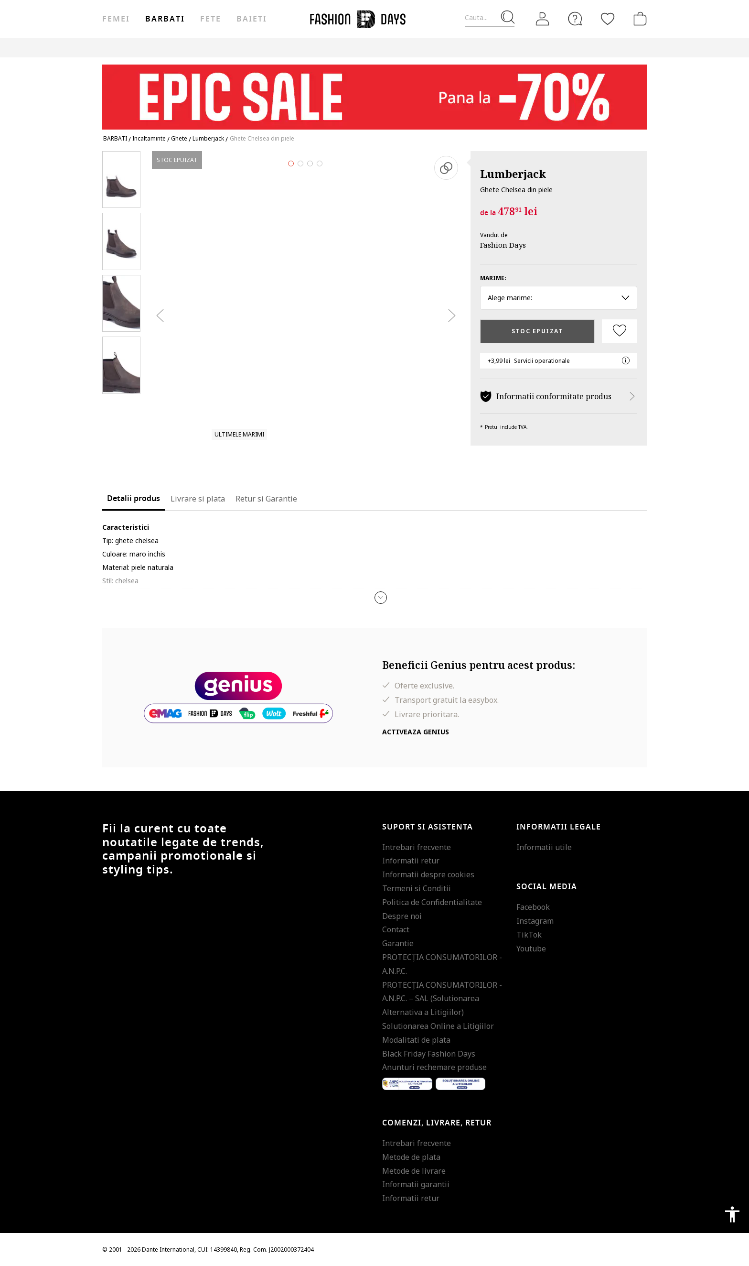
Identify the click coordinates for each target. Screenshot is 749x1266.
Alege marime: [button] (559, 297)
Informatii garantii (415, 1184)
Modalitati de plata (416, 1040)
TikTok (529, 934)
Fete (210, 19)
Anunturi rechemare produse (434, 1067)
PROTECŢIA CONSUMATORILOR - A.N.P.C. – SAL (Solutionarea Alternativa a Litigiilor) (442, 999)
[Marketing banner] (374, 92)
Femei (116, 19)
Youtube (531, 948)
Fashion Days (503, 245)
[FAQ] (575, 18)
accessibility (732, 1214)
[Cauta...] (489, 18)
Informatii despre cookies (428, 874)
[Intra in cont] (542, 19)
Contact (395, 929)
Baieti (251, 19)
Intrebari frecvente (416, 847)
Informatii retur (410, 860)
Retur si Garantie (266, 498)
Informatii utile (544, 847)
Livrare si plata (198, 498)
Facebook (533, 907)
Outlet (471, 47)
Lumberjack (513, 173)
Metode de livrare (414, 1171)
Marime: (493, 278)
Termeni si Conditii (416, 888)
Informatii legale (558, 827)
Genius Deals (514, 47)
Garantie (398, 943)
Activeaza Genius (415, 731)
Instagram (535, 921)
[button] (380, 597)
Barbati (164, 19)
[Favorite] (607, 18)
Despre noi (402, 916)
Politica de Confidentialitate (432, 902)
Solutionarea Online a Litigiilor (438, 1026)
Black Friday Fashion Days (428, 1053)
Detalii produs (133, 498)
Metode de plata (411, 1157)
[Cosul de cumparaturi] (638, 18)
